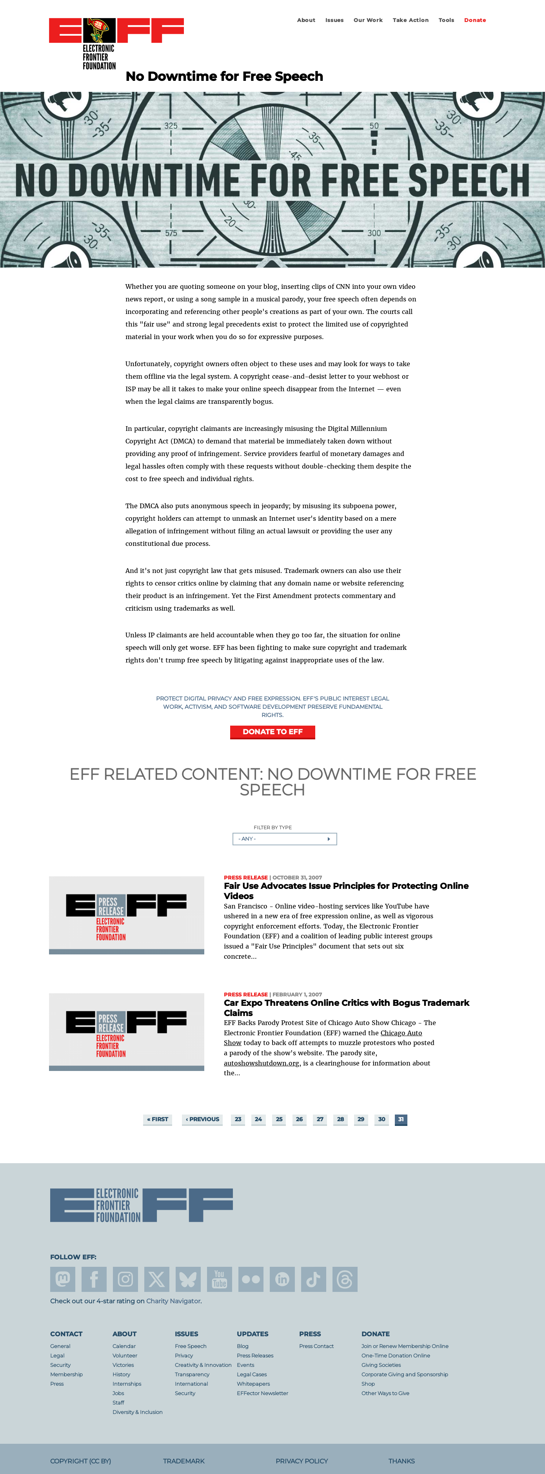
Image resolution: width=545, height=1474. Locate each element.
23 (238, 1119)
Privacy (184, 1356)
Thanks (402, 1461)
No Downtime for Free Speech (358, 781)
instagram (125, 1279)
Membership (66, 1374)
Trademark (183, 1461)
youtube (219, 1279)
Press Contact (316, 1346)
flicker (250, 1279)
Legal (57, 1356)
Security (60, 1365)
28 (340, 1119)
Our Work (368, 20)
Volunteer (125, 1356)
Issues (334, 20)
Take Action (411, 20)
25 (279, 1119)
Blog (243, 1346)
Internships (127, 1384)
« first (157, 1119)
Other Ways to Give (385, 1393)
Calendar (124, 1346)
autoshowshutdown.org (261, 1063)
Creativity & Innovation (203, 1365)
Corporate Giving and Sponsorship (405, 1374)
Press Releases (255, 1356)
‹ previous (202, 1119)
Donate (475, 20)
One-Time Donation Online (396, 1356)
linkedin (282, 1279)
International (191, 1384)
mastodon (62, 1279)
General (60, 1346)
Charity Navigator (173, 1301)
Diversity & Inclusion (138, 1412)
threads (345, 1279)
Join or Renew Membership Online (405, 1346)
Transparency (192, 1374)
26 (299, 1119)
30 (381, 1119)
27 (320, 1119)
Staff (118, 1403)
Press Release (246, 878)
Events (245, 1365)
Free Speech (191, 1346)
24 (258, 1119)
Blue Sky (188, 1279)
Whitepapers (253, 1384)
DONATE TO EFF (273, 732)
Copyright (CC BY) (80, 1461)
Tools (446, 20)
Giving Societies (381, 1365)
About (306, 20)
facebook (94, 1279)
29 (361, 1119)
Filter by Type (273, 827)
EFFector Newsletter (262, 1393)
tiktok (313, 1279)
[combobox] (285, 839)
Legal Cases (252, 1374)
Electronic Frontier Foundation (116, 44)
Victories (123, 1365)
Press (57, 1384)
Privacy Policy (302, 1461)
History (121, 1374)
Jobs (118, 1393)
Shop (368, 1384)
